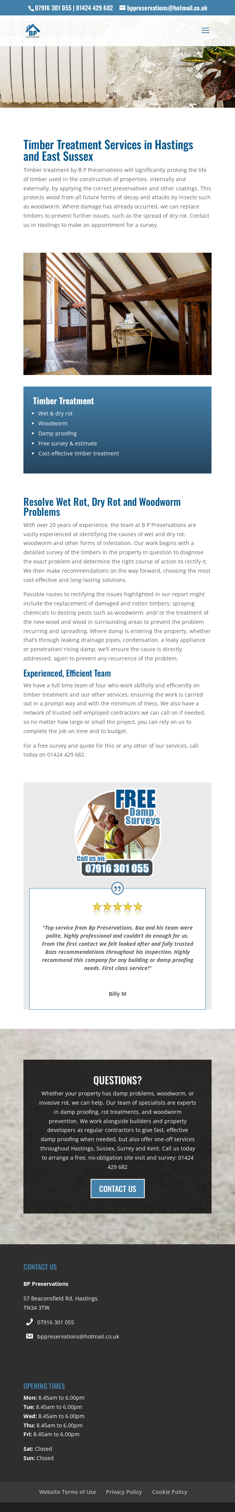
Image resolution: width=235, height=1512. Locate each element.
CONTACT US (117, 1188)
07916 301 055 (55, 1322)
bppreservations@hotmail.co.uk (78, 1336)
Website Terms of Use (67, 1491)
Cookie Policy (169, 1491)
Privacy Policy (124, 1491)
